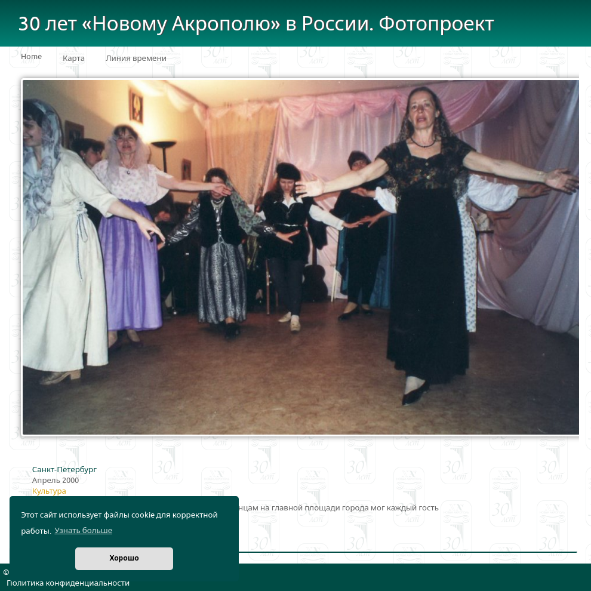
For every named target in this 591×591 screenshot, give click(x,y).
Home (31, 57)
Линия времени (136, 58)
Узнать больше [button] (83, 531)
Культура (49, 491)
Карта (74, 58)
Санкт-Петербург (64, 470)
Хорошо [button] (123, 558)
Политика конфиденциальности (68, 583)
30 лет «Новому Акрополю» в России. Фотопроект (256, 24)
